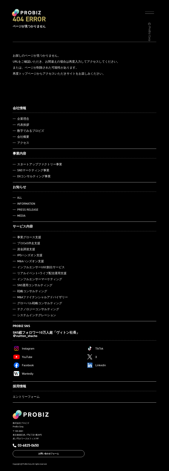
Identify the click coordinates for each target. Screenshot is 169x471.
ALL (19, 197)
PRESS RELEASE (27, 209)
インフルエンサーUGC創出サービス (41, 267)
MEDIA (21, 215)
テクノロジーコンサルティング (38, 309)
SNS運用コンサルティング (34, 285)
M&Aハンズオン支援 (30, 261)
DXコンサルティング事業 (34, 176)
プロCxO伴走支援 (28, 243)
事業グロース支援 (29, 237)
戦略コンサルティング (32, 291)
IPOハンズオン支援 (29, 255)
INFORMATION (26, 203)
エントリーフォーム (26, 396)
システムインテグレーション (36, 315)
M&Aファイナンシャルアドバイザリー (42, 297)
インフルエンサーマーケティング (39, 279)
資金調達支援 (26, 249)
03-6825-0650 (26, 445)
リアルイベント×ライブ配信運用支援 (42, 273)
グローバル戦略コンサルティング (39, 303)
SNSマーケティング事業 (33, 170)
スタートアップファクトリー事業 (39, 164)
